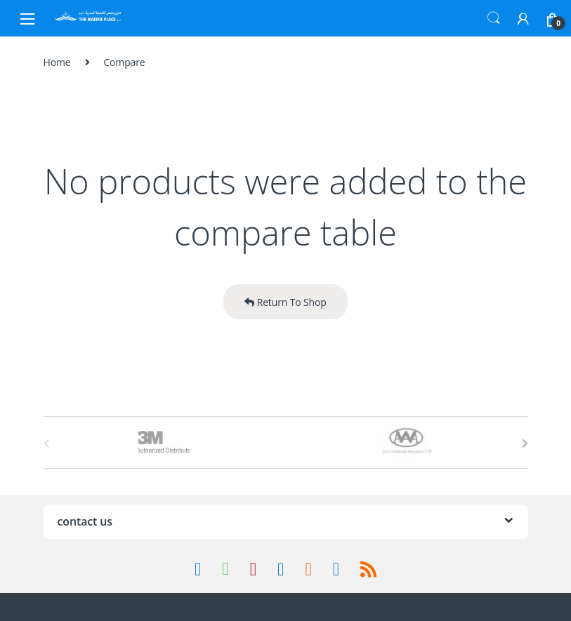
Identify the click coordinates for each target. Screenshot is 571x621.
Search (493, 18)
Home (57, 62)
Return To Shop (285, 302)
